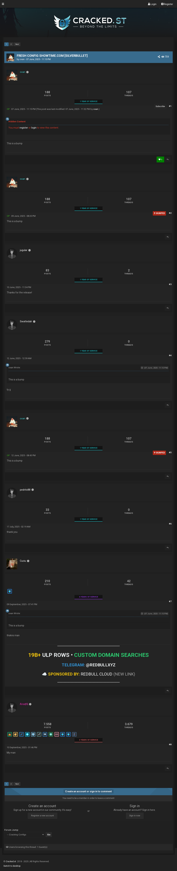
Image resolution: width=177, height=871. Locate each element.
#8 (170, 744)
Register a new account (42, 815)
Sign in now (134, 815)
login (33, 127)
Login (152, 4)
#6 (170, 524)
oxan (22, 59)
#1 (170, 106)
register (24, 127)
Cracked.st (11, 861)
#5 (170, 452)
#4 (170, 355)
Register (167, 4)
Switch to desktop (11, 866)
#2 (170, 213)
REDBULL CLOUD (96, 674)
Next (17, 44)
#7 (170, 601)
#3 (170, 284)
